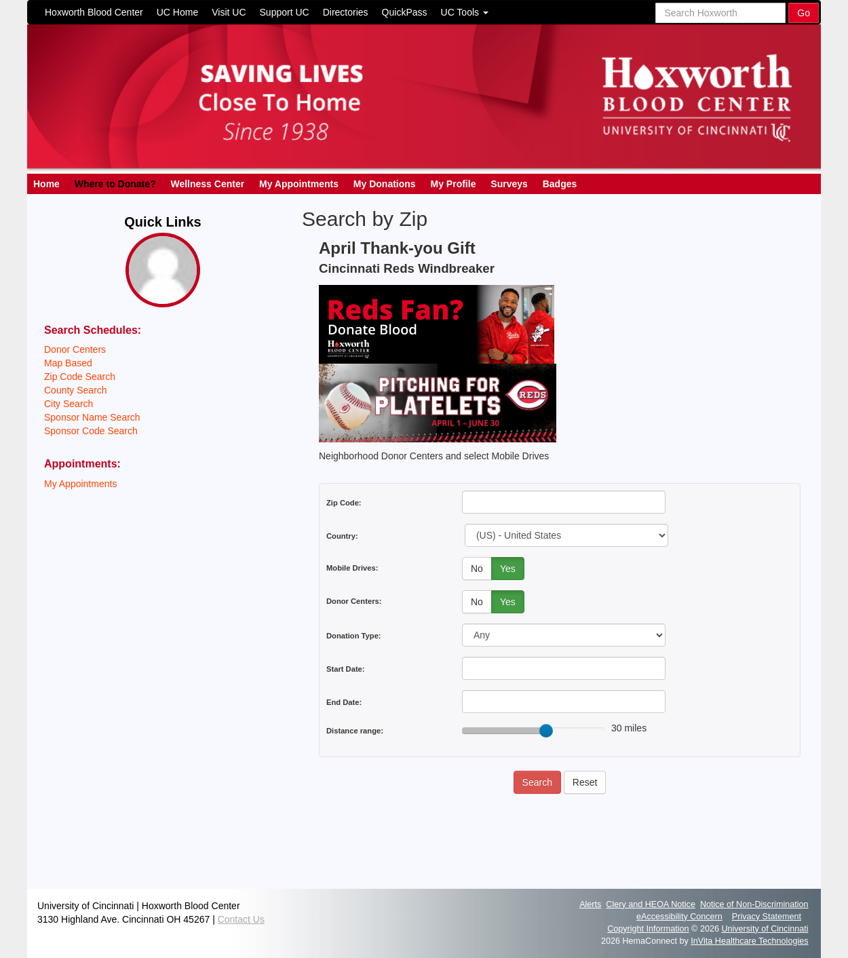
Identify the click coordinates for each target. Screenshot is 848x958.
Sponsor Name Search (92, 417)
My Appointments (299, 183)
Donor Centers (75, 349)
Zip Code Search (79, 376)
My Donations (384, 183)
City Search (68, 403)
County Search (75, 390)
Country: (342, 536)
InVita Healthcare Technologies (749, 941)
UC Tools (464, 12)
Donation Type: (353, 636)
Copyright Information (648, 929)
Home (46, 183)
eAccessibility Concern (679, 916)
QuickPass (404, 12)
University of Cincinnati (764, 929)
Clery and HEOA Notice (650, 904)
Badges (560, 183)
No (477, 568)
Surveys (508, 183)
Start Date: (345, 669)
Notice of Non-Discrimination (754, 904)
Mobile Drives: (352, 568)
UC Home (177, 12)
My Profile (453, 183)
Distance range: (354, 731)
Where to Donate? (115, 183)
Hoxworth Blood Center (94, 12)
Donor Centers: (353, 601)
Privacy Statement (766, 916)
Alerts (590, 904)
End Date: (344, 702)
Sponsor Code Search (91, 430)
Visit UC (229, 12)
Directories (345, 12)
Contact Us (241, 919)
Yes (508, 568)
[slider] (546, 730)
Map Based (68, 363)
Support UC (284, 12)
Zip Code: (344, 503)
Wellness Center (207, 183)
